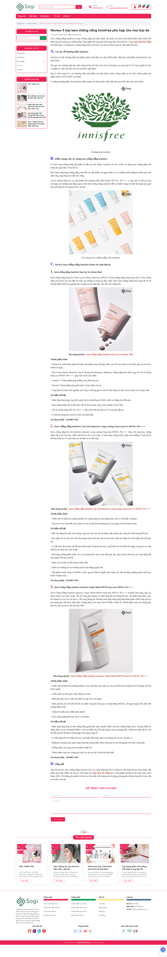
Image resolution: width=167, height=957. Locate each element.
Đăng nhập (103, 907)
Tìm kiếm (102, 904)
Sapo (102, 942)
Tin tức (57, 16)
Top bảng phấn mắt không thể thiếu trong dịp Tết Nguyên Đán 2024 (37, 115)
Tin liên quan (83, 837)
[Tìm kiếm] (79, 7)
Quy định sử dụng (50, 915)
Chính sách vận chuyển (51, 907)
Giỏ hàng (102, 915)
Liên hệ (66, 16)
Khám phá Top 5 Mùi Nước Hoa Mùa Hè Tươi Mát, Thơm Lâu (36, 107)
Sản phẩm (45, 16)
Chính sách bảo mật (50, 904)
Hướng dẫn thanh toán (79, 907)
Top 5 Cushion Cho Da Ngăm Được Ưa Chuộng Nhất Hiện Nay (36, 124)
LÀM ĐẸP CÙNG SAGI (31, 79)
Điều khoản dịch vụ (77, 915)
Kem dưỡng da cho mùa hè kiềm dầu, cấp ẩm (36, 97)
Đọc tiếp (25, 880)
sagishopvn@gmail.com (118, 8)
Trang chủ (21, 16)
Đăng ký (102, 911)
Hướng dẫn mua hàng (78, 904)
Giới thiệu (33, 16)
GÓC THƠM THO (33, 84)
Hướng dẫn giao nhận (78, 911)
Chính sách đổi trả (50, 911)
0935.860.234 (98, 8)
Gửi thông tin (58, 819)
